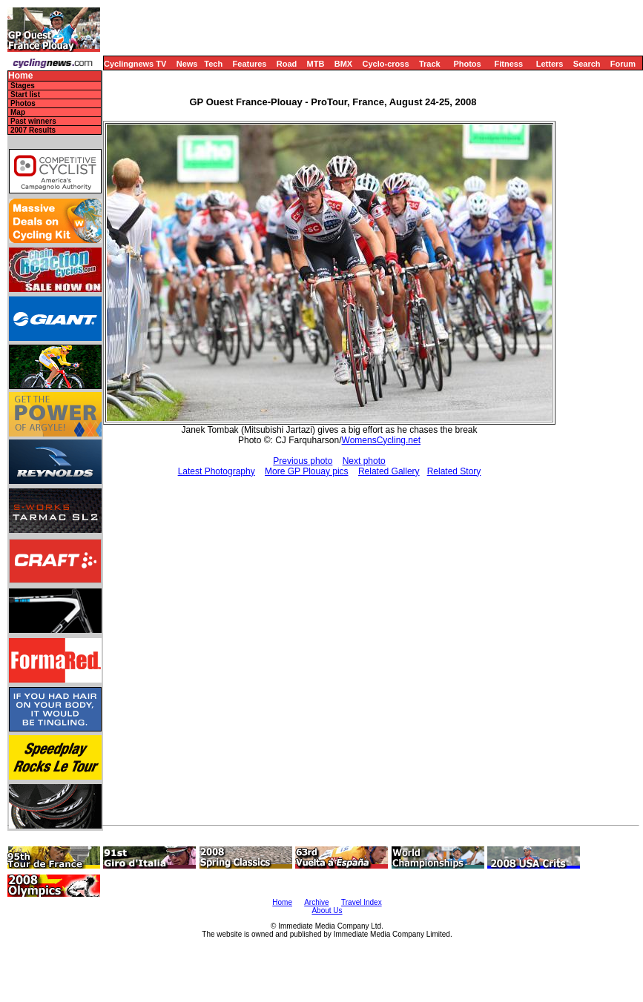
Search (587, 63)
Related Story (454, 471)
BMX (343, 63)
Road (287, 63)
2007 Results (33, 130)
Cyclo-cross (386, 63)
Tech (213, 63)
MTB (316, 63)
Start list (25, 94)
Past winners (33, 121)
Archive (316, 902)
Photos (467, 63)
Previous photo (302, 461)
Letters (550, 63)
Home (20, 76)
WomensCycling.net (381, 440)
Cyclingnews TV (135, 63)
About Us (326, 910)
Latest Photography (216, 471)
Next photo (364, 461)
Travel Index (361, 902)
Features (250, 63)
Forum (623, 63)
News (187, 63)
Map (17, 112)
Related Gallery (389, 471)
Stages (22, 86)
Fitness (508, 63)
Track (430, 63)
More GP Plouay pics (307, 471)
